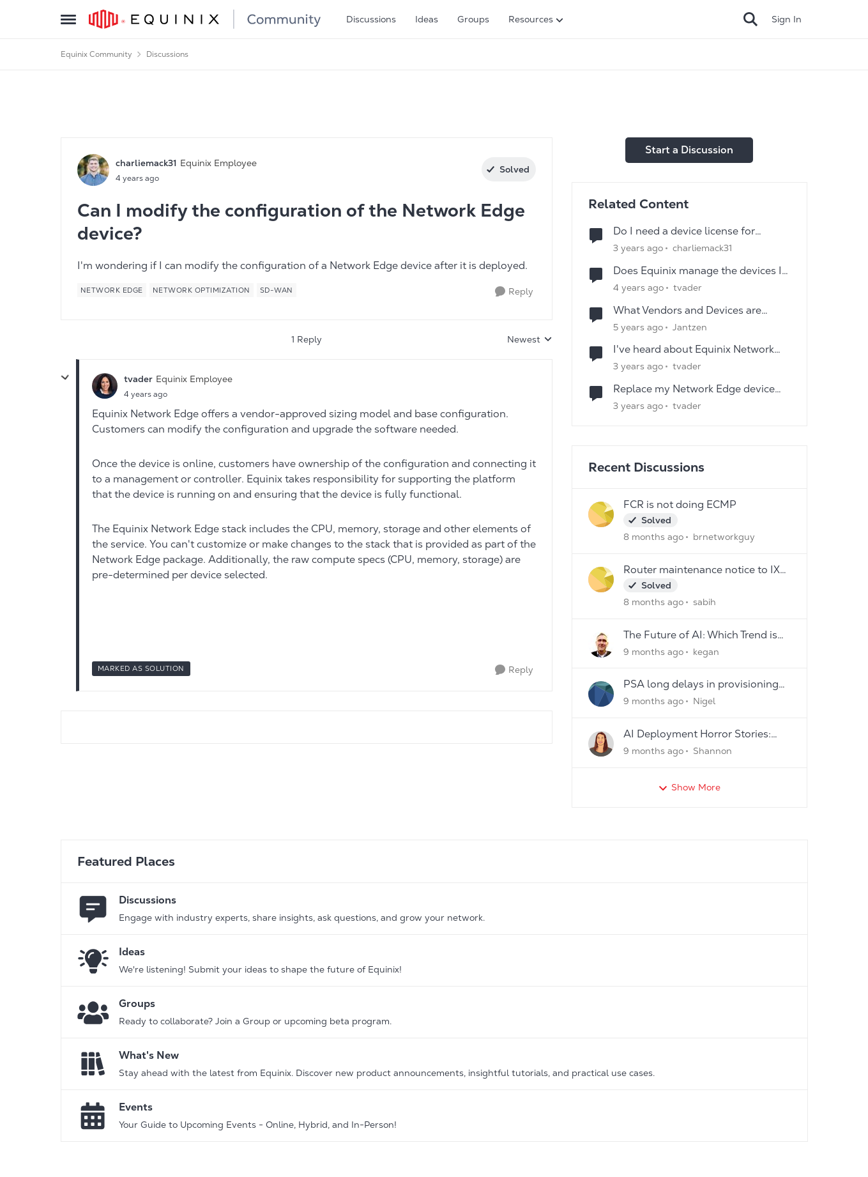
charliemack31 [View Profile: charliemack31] (146, 163)
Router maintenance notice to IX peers (701, 570)
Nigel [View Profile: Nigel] (704, 701)
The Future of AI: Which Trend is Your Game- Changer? (700, 635)
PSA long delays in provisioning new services (701, 684)
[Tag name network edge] (111, 290)
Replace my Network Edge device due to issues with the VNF (694, 389)
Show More (689, 787)
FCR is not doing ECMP (679, 504)
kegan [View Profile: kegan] (706, 651)
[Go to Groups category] (93, 1012)
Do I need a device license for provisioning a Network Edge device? (702, 231)
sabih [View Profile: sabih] (704, 602)
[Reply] (514, 291)
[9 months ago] (653, 651)
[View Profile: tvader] (105, 386)
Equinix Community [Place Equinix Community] (96, 54)
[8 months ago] (653, 537)
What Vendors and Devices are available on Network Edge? (687, 311)
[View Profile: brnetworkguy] (601, 514)
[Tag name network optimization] (201, 290)
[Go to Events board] (93, 1116)
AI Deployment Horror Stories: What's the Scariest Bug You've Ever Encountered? (699, 734)
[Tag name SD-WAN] (276, 290)
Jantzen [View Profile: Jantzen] (690, 326)
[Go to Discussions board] (93, 909)
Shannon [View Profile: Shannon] (712, 751)
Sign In (787, 19)
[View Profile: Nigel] (601, 694)
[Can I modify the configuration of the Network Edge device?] (145, 394)
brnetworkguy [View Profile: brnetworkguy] (724, 536)
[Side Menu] (68, 19)
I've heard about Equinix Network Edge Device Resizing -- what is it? (696, 350)
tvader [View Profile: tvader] (138, 379)
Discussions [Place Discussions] (167, 54)
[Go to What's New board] (93, 1064)
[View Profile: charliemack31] (93, 170)
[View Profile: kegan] (601, 645)
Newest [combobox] (529, 340)
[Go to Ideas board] (93, 960)
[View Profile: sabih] (601, 579)
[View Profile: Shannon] (601, 744)
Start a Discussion (689, 150)
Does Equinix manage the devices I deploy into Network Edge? (697, 271)
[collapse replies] (65, 377)
